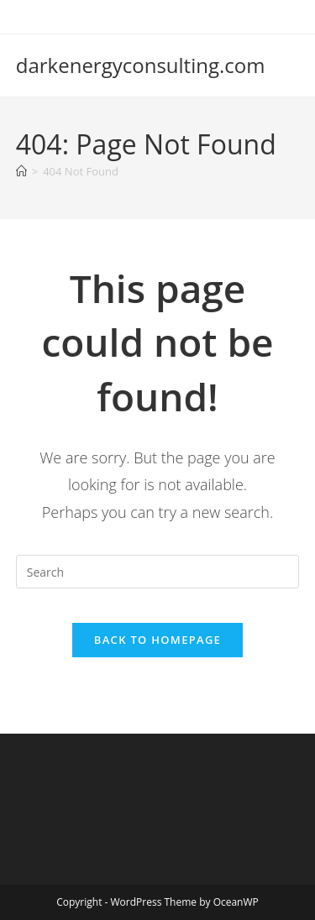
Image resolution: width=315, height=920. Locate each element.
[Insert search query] (158, 571)
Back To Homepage (157, 639)
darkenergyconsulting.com (140, 65)
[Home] (21, 171)
